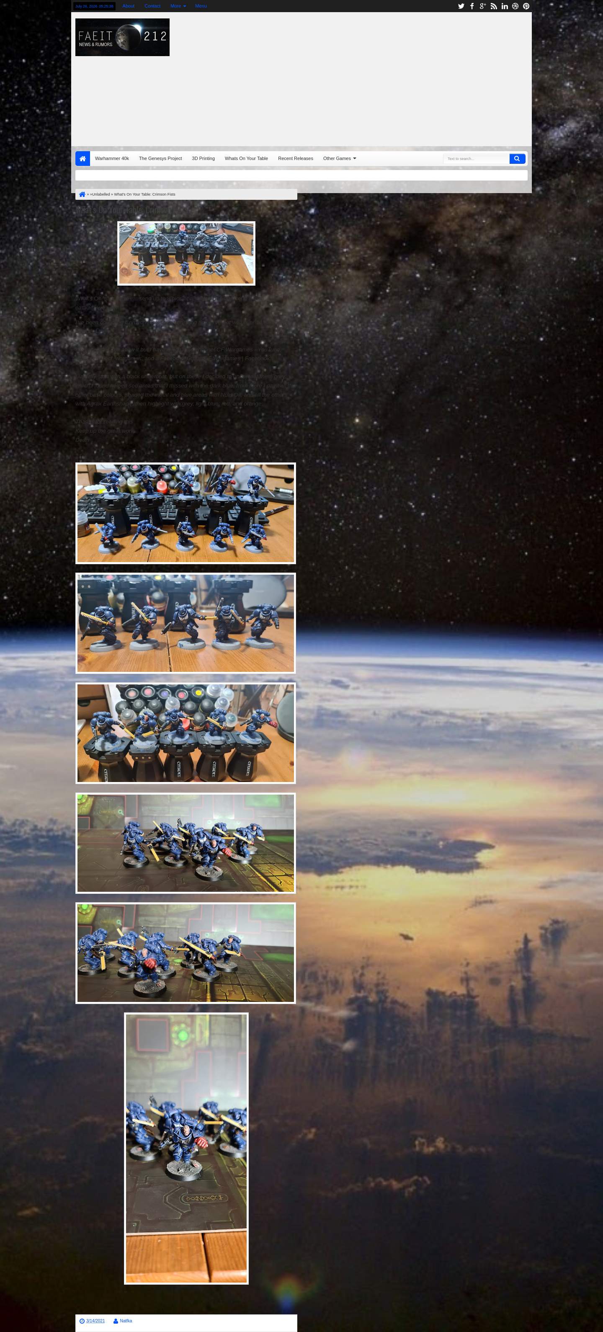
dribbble (515, 6)
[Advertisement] (413, 77)
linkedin (504, 6)
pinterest (526, 6)
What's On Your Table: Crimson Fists (131, 209)
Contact (152, 5)
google (482, 6)
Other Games (337, 158)
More (175, 5)
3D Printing (203, 158)
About (129, 5)
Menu (201, 5)
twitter (461, 6)
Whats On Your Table (246, 158)
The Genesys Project (160, 158)
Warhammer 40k (112, 158)
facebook (471, 6)
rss (493, 6)
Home (82, 158)
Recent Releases (295, 158)
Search (518, 159)
